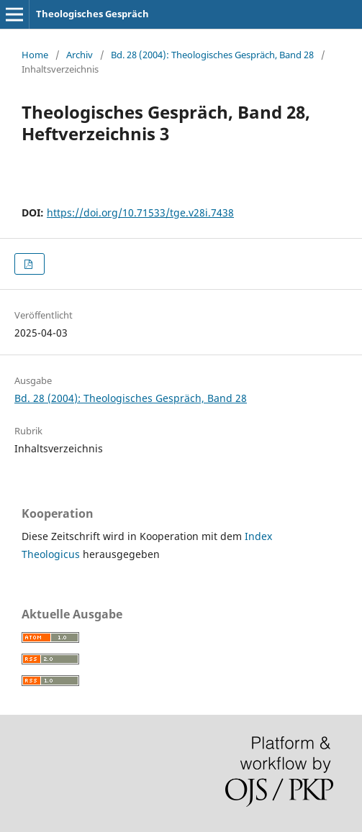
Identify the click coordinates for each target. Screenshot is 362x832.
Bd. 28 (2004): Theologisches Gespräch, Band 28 (212, 54)
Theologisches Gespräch (92, 13)
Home (35, 54)
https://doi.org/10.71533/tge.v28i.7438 (140, 212)
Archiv (79, 54)
